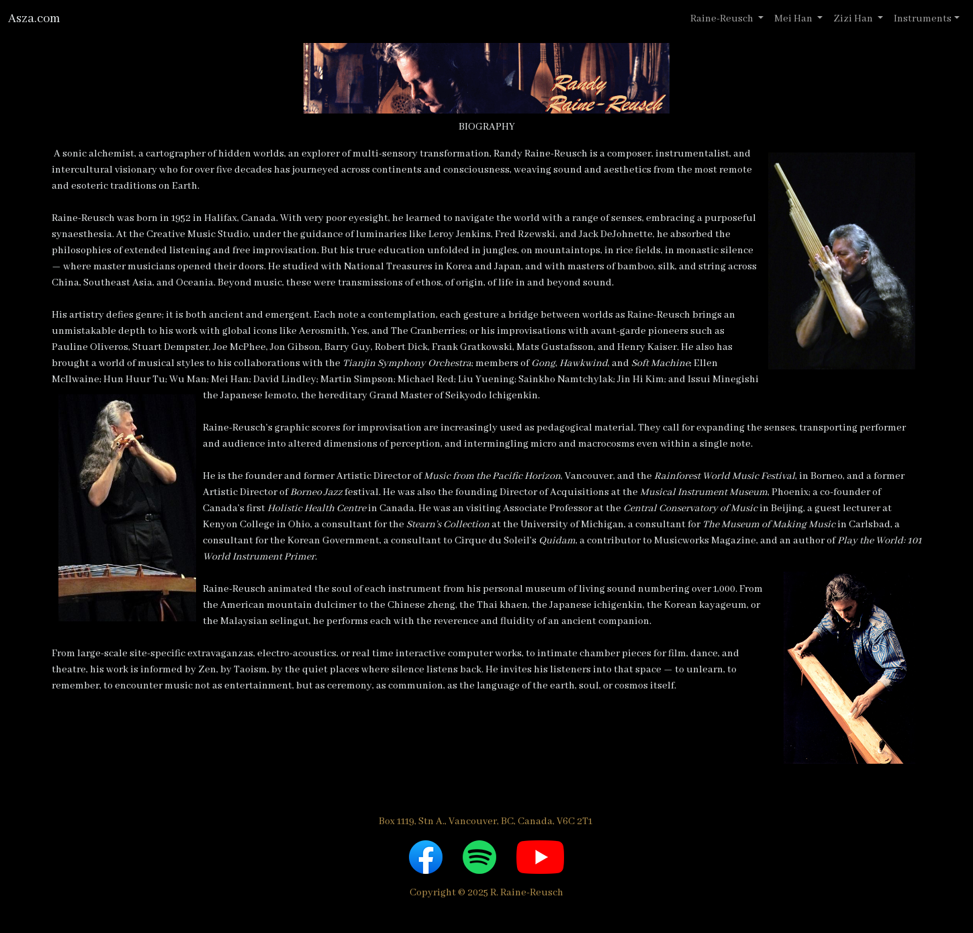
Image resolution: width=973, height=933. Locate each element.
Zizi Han (854, 19)
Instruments (923, 19)
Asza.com (34, 19)
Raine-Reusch (722, 19)
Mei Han (794, 19)
